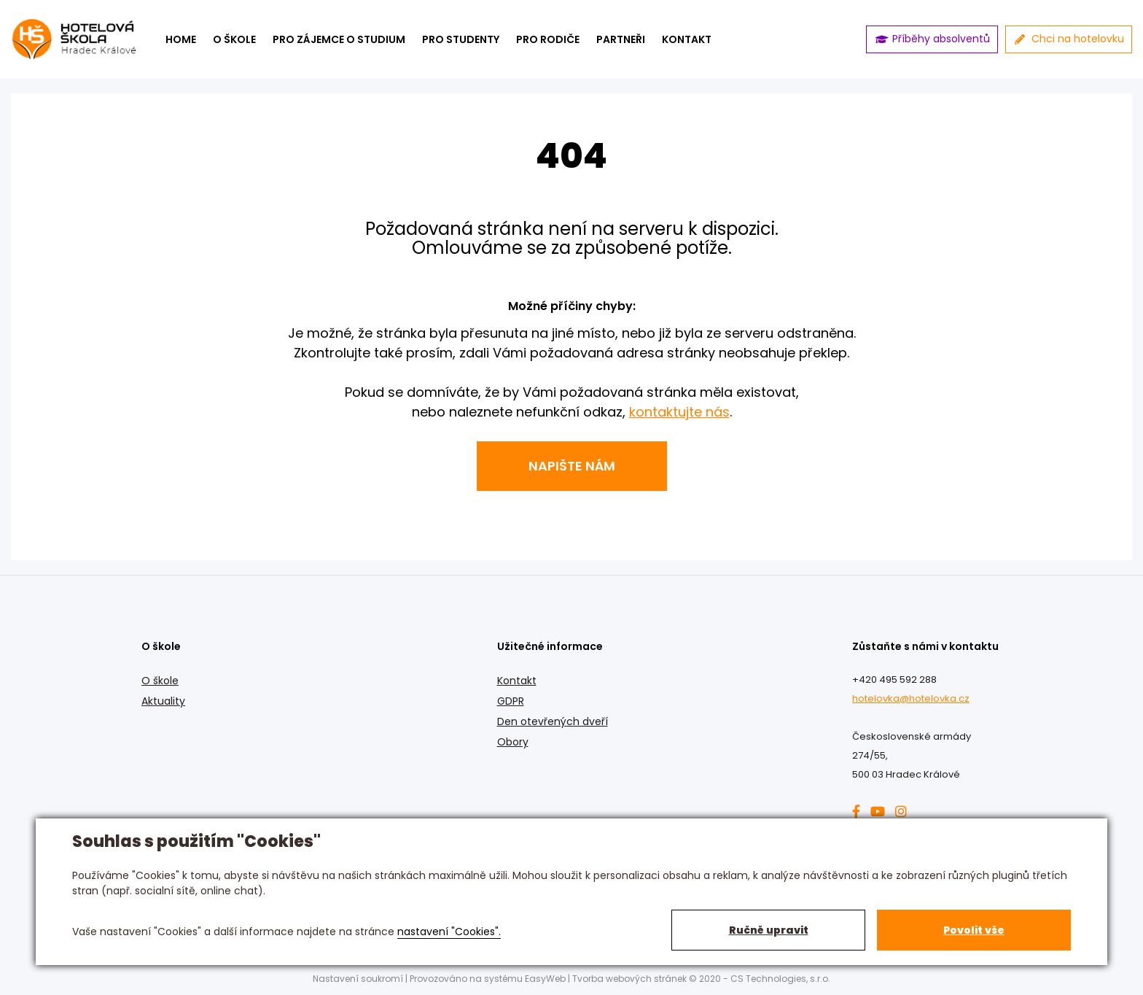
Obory (512, 742)
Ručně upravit (768, 930)
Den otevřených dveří (552, 721)
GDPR (510, 701)
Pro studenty (460, 39)
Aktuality (163, 701)
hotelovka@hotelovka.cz (911, 698)
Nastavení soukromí (358, 978)
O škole (234, 39)
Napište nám (571, 466)
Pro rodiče (548, 39)
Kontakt (517, 680)
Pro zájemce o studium (339, 39)
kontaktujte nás (679, 412)
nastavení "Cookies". (449, 931)
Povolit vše (973, 930)
